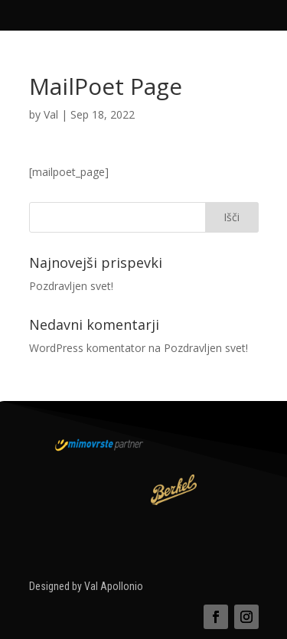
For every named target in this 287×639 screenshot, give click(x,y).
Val (51, 114)
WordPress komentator (87, 348)
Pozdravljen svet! (71, 286)
